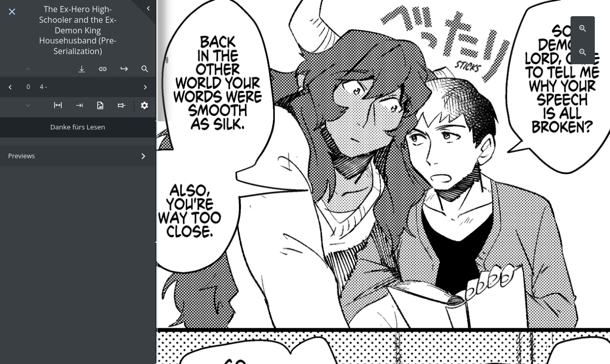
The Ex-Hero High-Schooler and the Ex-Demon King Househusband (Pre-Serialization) (77, 30)
